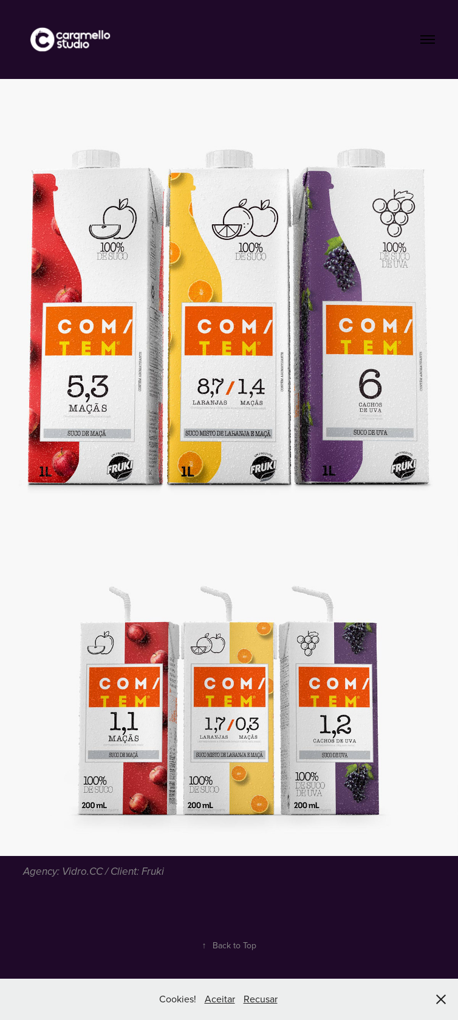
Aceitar (220, 998)
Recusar (261, 998)
